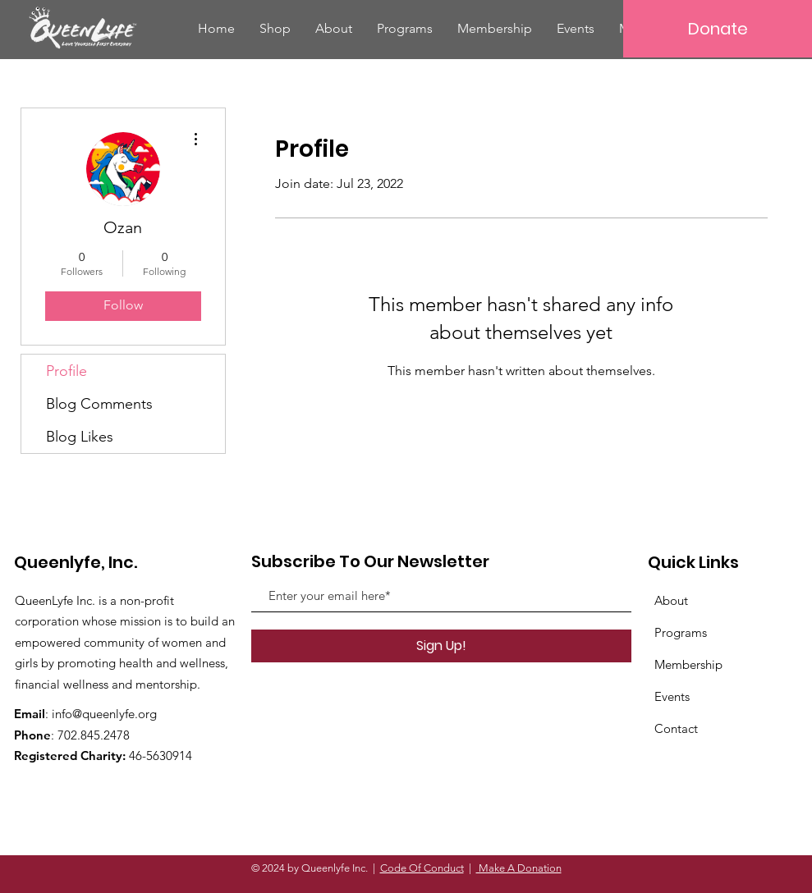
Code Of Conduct (422, 868)
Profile (66, 371)
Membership (688, 664)
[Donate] (717, 28)
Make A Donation (519, 868)
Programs (680, 632)
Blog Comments (99, 404)
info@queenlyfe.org (104, 713)
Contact (676, 728)
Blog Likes (79, 437)
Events (672, 696)
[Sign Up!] (441, 646)
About (671, 600)
